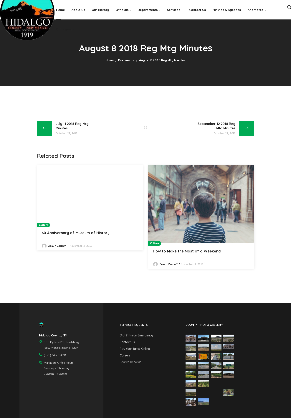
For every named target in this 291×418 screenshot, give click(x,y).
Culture (43, 225)
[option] (90, 207)
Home (109, 60)
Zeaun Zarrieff (57, 246)
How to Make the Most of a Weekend (187, 251)
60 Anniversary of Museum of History (76, 232)
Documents (126, 60)
